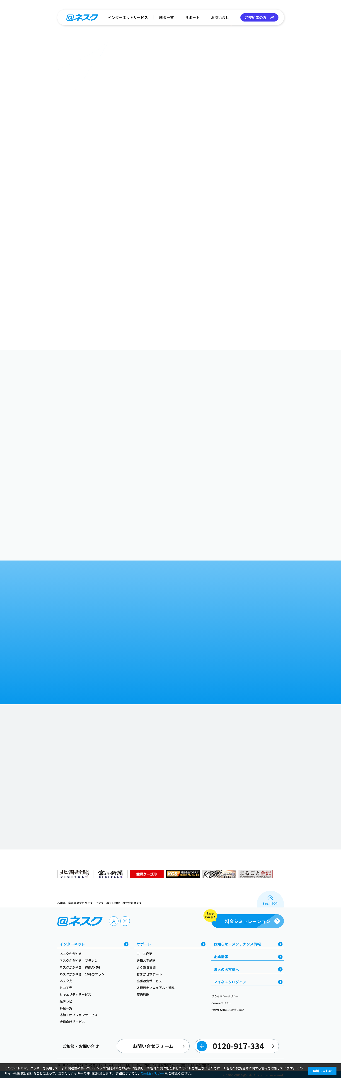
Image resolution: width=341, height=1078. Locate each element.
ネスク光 (66, 981)
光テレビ (66, 1001)
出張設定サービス (149, 981)
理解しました (322, 1070)
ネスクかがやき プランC (78, 960)
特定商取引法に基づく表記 (227, 1010)
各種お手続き (146, 960)
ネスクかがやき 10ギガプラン (82, 974)
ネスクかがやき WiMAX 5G (80, 967)
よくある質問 (146, 967)
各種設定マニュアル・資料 (156, 987)
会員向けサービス (72, 1021)
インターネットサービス (128, 17)
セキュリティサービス (75, 994)
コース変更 (144, 953)
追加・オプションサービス (79, 1015)
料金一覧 (166, 17)
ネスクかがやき (71, 953)
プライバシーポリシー (225, 996)
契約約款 (143, 994)
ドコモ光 (66, 987)
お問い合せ (220, 17)
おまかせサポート (149, 974)
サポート (192, 17)
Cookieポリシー (221, 1003)
